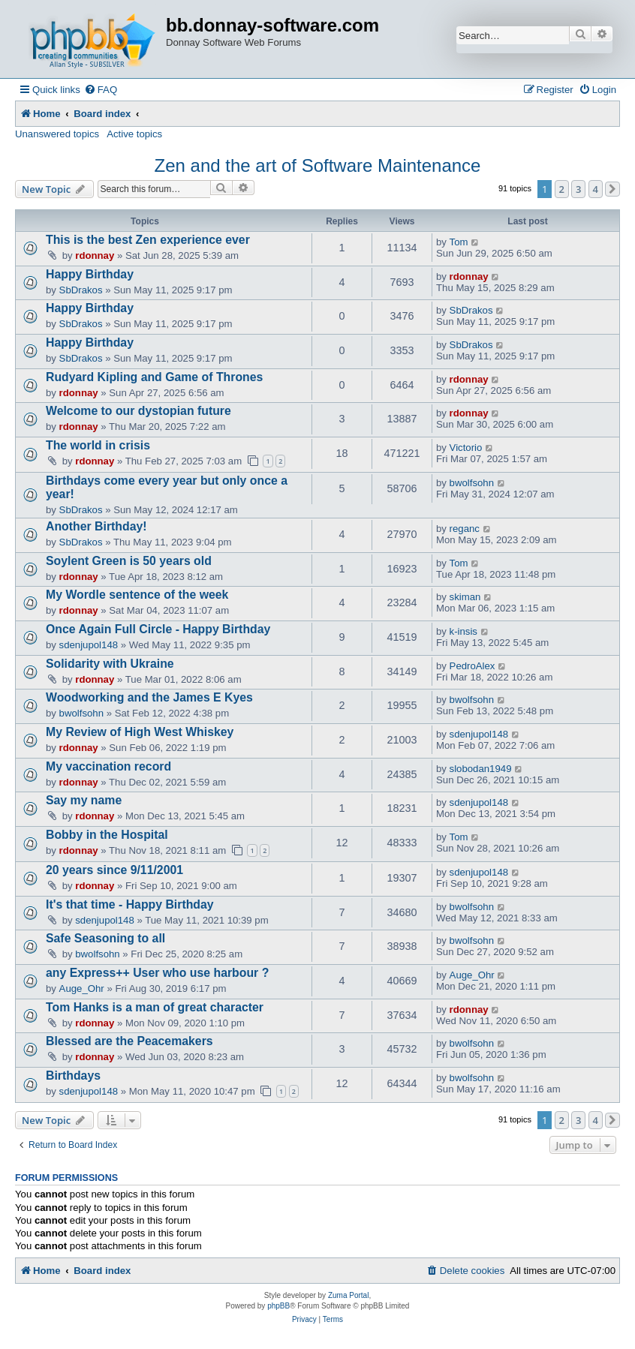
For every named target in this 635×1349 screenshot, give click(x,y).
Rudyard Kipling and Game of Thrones (154, 377)
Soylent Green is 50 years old (129, 560)
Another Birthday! (96, 526)
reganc (465, 528)
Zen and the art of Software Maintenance (318, 165)
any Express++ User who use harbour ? (157, 972)
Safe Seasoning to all (105, 938)
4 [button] (595, 189)
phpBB (278, 1306)
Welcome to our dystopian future (138, 410)
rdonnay (94, 255)
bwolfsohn (472, 482)
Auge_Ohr (81, 988)
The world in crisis (98, 445)
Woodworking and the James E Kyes (149, 697)
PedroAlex (472, 665)
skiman (465, 596)
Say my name (84, 800)
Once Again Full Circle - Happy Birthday (158, 629)
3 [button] (578, 189)
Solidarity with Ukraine (110, 663)
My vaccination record (108, 766)
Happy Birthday (90, 274)
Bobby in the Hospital (107, 834)
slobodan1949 (481, 768)
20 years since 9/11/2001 (114, 870)
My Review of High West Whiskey (139, 732)
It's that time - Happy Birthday (130, 904)
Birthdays (73, 1075)
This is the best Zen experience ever (148, 239)
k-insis (463, 631)
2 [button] (561, 189)
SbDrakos (81, 290)
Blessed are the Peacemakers (129, 1041)
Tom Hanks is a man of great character (154, 1007)
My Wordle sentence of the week (137, 594)
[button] (612, 189)
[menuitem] (100, 90)
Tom (459, 242)
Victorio (466, 447)
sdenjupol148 (88, 644)
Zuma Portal (348, 1295)
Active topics (134, 134)
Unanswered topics (57, 134)
